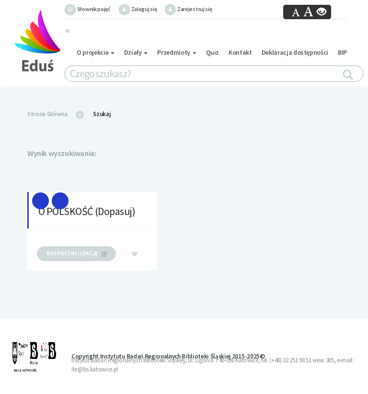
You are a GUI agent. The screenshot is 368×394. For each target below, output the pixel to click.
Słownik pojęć (87, 8)
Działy (136, 52)
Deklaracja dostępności (295, 52)
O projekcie (96, 52)
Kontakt (240, 52)
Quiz (212, 52)
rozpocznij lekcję (76, 253)
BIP (342, 52)
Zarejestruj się (188, 8)
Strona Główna (47, 114)
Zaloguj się (137, 8)
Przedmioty (176, 52)
